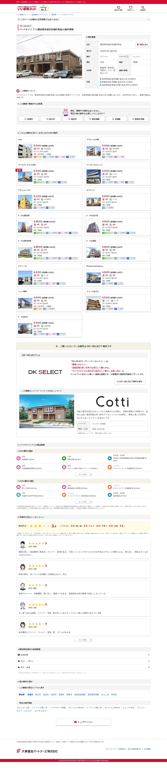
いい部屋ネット (22, 15)
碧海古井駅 (139, 119)
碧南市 (61, 695)
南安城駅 (96, 119)
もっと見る (83, 640)
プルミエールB (22, 708)
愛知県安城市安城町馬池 (110, 44)
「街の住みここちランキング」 (42, 533)
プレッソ (141, 708)
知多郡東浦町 (80, 695)
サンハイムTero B (76, 708)
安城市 (30, 119)
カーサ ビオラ (41, 711)
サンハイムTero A (112, 708)
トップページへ (85, 722)
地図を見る (142, 44)
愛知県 (54, 15)
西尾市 (69, 695)
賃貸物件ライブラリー (40, 15)
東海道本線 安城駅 (109, 82)
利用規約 (122, 749)
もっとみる (83, 474)
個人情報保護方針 (134, 749)
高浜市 (74, 119)
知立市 (52, 119)
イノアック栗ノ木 (39, 708)
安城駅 (118, 119)
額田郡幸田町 (93, 695)
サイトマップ (111, 749)
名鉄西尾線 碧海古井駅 (111, 85)
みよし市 (105, 695)
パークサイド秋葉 (58, 708)
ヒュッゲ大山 (128, 708)
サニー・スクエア (24, 711)
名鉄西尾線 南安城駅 (110, 79)
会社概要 (147, 749)
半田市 (114, 695)
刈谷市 (54, 695)
